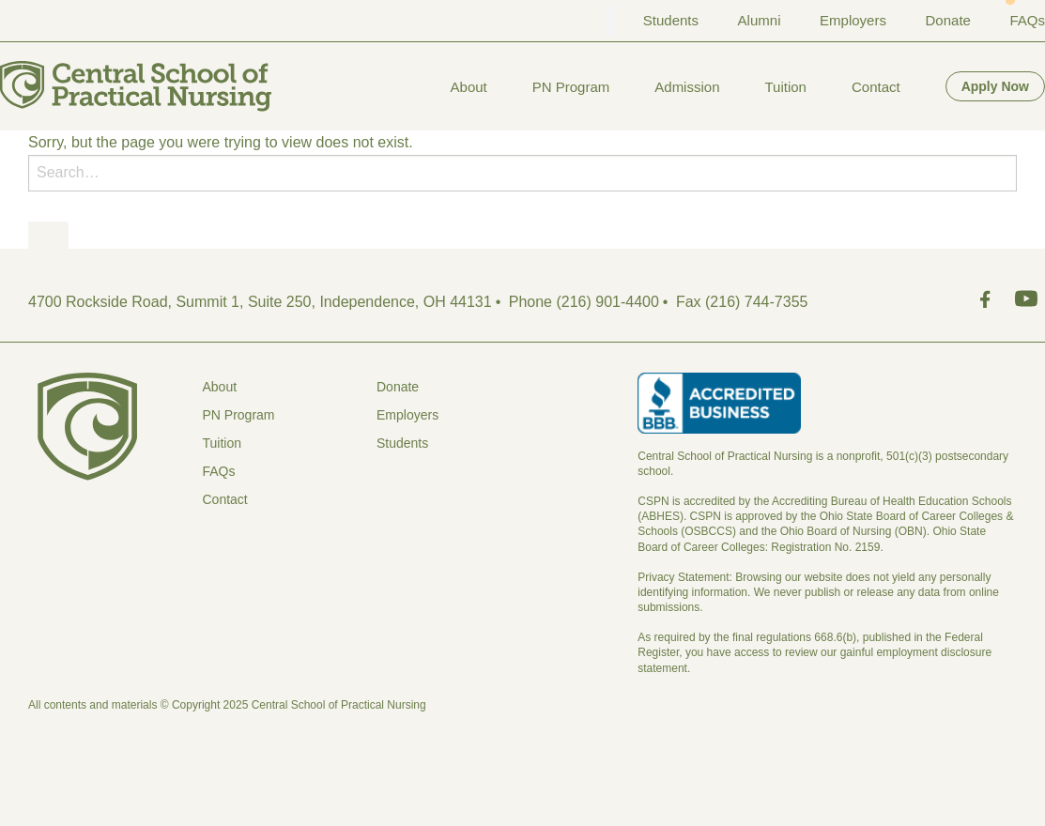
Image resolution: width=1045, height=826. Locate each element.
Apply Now (995, 86)
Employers (853, 20)
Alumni (759, 20)
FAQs (1027, 20)
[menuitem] (469, 86)
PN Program (571, 87)
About (469, 87)
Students (671, 20)
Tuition (785, 87)
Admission (686, 87)
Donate (948, 20)
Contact (876, 87)
